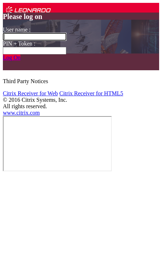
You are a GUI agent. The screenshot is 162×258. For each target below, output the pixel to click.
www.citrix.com (21, 113)
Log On (11, 57)
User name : (16, 30)
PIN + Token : (19, 43)
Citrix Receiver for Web (30, 93)
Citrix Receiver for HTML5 (91, 93)
